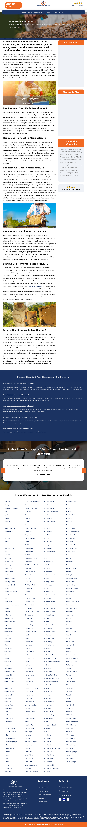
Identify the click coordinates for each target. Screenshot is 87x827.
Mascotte (49, 585)
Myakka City (50, 645)
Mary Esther (50, 581)
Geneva (27, 591)
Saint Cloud (70, 581)
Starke (68, 648)
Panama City (50, 765)
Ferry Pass (28, 531)
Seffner (69, 621)
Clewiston (7, 661)
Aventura (7, 535)
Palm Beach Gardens (53, 748)
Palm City (49, 751)
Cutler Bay (8, 708)
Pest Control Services (36, 12)
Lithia (48, 538)
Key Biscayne (29, 728)
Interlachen (29, 695)
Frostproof (28, 578)
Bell (5, 551)
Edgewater (29, 505)
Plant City (69, 518)
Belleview (7, 558)
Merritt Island (50, 601)
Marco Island (50, 575)
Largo (48, 525)
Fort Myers (28, 555)
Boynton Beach (9, 585)
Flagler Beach (30, 535)
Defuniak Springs (10, 741)
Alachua (7, 501)
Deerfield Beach (10, 738)
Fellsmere (28, 525)
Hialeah (27, 648)
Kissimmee (29, 745)
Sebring (69, 618)
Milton (48, 618)
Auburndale (8, 531)
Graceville (28, 608)
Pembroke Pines (72, 501)
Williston (69, 732)
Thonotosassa (71, 685)
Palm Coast (50, 755)
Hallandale (29, 628)
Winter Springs (71, 751)
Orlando (48, 721)
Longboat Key (50, 545)
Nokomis (49, 672)
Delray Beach (9, 748)
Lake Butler (29, 758)
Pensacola (69, 505)
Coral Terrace (9, 685)
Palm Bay (49, 741)
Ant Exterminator (45, 794)
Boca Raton (8, 571)
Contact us (49, 12)
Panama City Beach (52, 768)
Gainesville (28, 588)
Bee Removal (43, 788)
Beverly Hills (8, 561)
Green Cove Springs (32, 611)
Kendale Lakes (30, 718)
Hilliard (27, 655)
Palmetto (49, 762)
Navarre (48, 651)
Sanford (69, 595)
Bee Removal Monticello (26, 39)
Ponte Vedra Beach (73, 531)
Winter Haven (71, 745)
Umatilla (69, 695)
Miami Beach (50, 608)
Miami (48, 605)
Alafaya (7, 505)
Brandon (7, 595)
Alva (5, 511)
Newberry (49, 665)
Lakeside (49, 518)
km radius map (71, 115)
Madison (49, 565)
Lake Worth (50, 508)
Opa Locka (49, 711)
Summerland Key (72, 658)
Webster (69, 711)
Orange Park (50, 718)
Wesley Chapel (71, 718)
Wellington (70, 715)
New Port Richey (51, 658)
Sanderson (70, 591)
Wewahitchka (71, 725)
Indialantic (29, 685)
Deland (6, 745)
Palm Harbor (50, 758)
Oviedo (48, 732)
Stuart (68, 651)
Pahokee (49, 735)
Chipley (7, 641)
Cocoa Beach (9, 668)
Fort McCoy (29, 548)
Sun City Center (71, 661)
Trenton (69, 691)
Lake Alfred (29, 755)
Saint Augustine (71, 578)
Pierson (68, 511)
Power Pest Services (43, 824)
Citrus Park (8, 648)
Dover (6, 762)
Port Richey (70, 541)
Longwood (49, 548)
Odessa (48, 698)
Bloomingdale (9, 565)
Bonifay (7, 575)
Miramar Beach (51, 625)
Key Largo (28, 732)
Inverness (28, 698)
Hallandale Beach (31, 631)
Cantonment (8, 618)
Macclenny (49, 561)
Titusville (69, 688)
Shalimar (69, 628)
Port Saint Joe (71, 545)
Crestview (7, 698)
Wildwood (69, 728)
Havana (27, 638)
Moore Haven (50, 631)
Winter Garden (71, 741)
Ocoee (48, 695)
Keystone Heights (31, 741)
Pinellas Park (70, 515)
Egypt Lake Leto (31, 508)
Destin (6, 755)
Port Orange (70, 538)
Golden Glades (30, 605)
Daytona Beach (9, 728)
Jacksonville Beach (32, 705)
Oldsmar (49, 708)
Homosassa (29, 672)
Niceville (48, 668)
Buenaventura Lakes (11, 605)
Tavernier (69, 678)
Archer (6, 525)
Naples (48, 648)
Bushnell (7, 611)
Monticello (12, 39)
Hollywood (28, 665)
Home (24, 12)
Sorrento (69, 638)
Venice (68, 702)
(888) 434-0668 (67, 787)
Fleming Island (30, 538)
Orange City (50, 715)
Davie (6, 725)
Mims (47, 621)
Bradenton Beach (10, 591)
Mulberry (49, 641)
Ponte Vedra (70, 528)
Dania (6, 715)
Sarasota (69, 605)
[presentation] (3, 470)
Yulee (68, 755)
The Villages (70, 681)
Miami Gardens (51, 611)
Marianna (49, 578)
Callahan (7, 615)
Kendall (27, 721)
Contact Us (42, 798)
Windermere (70, 738)
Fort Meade (29, 551)
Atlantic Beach (9, 528)
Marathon (49, 571)
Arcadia (7, 521)
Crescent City (9, 695)
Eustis (27, 521)
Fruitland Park (30, 585)
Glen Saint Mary (31, 598)
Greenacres (29, 615)
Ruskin (68, 571)
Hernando (28, 645)
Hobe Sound (29, 658)
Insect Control (43, 791)
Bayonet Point (9, 548)
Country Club (9, 688)
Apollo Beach (9, 515)
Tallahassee (70, 665)
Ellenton (28, 511)
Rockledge (70, 565)
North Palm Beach (52, 681)
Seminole (69, 625)
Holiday (27, 661)
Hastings (28, 635)
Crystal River (8, 705)
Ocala (48, 688)
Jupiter (27, 715)
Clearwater (8, 651)
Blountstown (8, 568)
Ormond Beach (51, 725)
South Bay (70, 641)
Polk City (69, 521)
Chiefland (7, 638)
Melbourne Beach (52, 595)
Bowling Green (9, 581)
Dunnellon (8, 768)
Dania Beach (8, 718)
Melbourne (49, 591)
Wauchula (69, 708)
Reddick (69, 558)
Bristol (6, 598)
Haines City (29, 625)
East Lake (7, 771)
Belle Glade (8, 555)
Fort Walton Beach (31, 565)
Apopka (7, 518)
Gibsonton (28, 595)
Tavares (69, 675)
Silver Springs (71, 631)
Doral (6, 758)
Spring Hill (70, 645)
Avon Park (8, 538)
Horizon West (29, 675)
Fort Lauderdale (30, 545)
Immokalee (29, 681)
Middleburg (50, 615)
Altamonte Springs (11, 508)
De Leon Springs (10, 732)
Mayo (47, 588)
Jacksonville (29, 702)
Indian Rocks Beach (32, 688)
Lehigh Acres (50, 535)
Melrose (48, 598)
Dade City (7, 711)
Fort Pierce (28, 561)
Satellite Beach (71, 608)
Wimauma (70, 735)
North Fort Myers (52, 675)
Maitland (49, 568)
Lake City (28, 762)
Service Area (59, 12)
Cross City (7, 702)
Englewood (29, 515)
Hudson (28, 678)
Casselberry (8, 631)
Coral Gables (8, 678)
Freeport (28, 575)
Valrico (68, 698)
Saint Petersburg (72, 588)
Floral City (28, 541)
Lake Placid (50, 501)
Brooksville (8, 601)
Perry (68, 508)
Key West (28, 735)
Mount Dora (50, 638)
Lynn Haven (50, 558)
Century (7, 635)
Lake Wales (50, 505)
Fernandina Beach (31, 528)
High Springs (29, 651)
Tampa (68, 668)
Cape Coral (8, 625)
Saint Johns (70, 585)
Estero (27, 518)
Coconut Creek (9, 672)
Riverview (69, 561)
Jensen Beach (30, 711)
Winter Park (70, 748)
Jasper (27, 708)
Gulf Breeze (29, 621)
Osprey (48, 728)
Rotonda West (71, 568)
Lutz (47, 555)
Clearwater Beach (10, 655)
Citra (6, 645)
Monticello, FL (66, 795)
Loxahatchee (50, 551)
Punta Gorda (70, 551)
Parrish (48, 771)
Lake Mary (28, 768)
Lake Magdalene (31, 765)
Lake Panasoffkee (31, 771)
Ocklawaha (49, 691)
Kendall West (29, 725)
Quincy (68, 555)
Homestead (29, 668)
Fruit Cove (28, 581)
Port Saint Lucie (72, 548)
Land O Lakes (50, 521)
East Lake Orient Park (33, 501)
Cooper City (8, 675)
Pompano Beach (72, 525)
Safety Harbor (71, 575)
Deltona (7, 751)
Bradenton (8, 588)
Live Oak (49, 541)
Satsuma (69, 611)
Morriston (49, 635)
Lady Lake (28, 751)
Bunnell (7, 608)
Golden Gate (29, 601)
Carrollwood (8, 628)
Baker (6, 541)
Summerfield (71, 655)
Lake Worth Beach (52, 511)
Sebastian (69, 615)
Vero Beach (70, 705)
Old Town (49, 705)
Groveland (28, 618)
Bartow (6, 545)
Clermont (7, 658)
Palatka (48, 738)
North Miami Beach (52, 678)
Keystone (28, 738)
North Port (49, 685)
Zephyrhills (70, 758)
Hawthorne (29, 641)
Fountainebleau (30, 571)
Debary (6, 735)
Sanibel (69, 598)
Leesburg (49, 531)
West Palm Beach (72, 721)
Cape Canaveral (10, 621)
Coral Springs (9, 681)
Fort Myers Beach (31, 558)
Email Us (65, 791)
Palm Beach (50, 745)
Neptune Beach (51, 655)
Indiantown (29, 691)
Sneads (68, 635)
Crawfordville (9, 691)
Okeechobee (50, 702)
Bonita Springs (9, 578)
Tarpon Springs (71, 672)
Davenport (8, 721)
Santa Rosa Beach (72, 601)
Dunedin (7, 765)
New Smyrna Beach (53, 661)
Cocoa (6, 665)
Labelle (27, 748)
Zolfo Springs (71, 762)
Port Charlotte (71, 535)
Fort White (28, 568)
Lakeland (49, 515)
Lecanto (48, 528)
